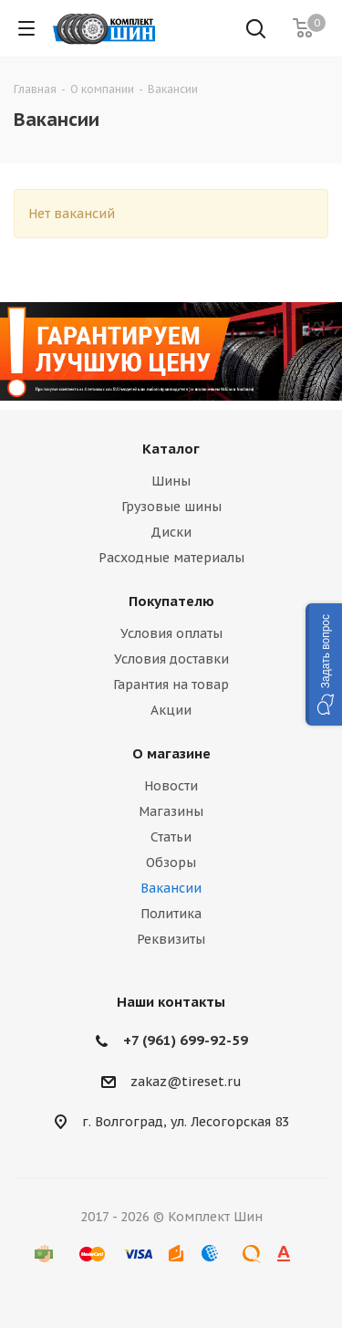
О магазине (171, 753)
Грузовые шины (171, 506)
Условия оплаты (171, 633)
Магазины (171, 811)
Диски (171, 532)
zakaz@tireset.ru (186, 1081)
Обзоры (171, 862)
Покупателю (171, 601)
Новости (171, 786)
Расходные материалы (171, 557)
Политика (171, 913)
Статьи (171, 837)
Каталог (171, 448)
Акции (171, 710)
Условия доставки (171, 659)
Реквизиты (171, 939)
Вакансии (171, 888)
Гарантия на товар (171, 684)
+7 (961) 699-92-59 (185, 1040)
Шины (171, 481)
